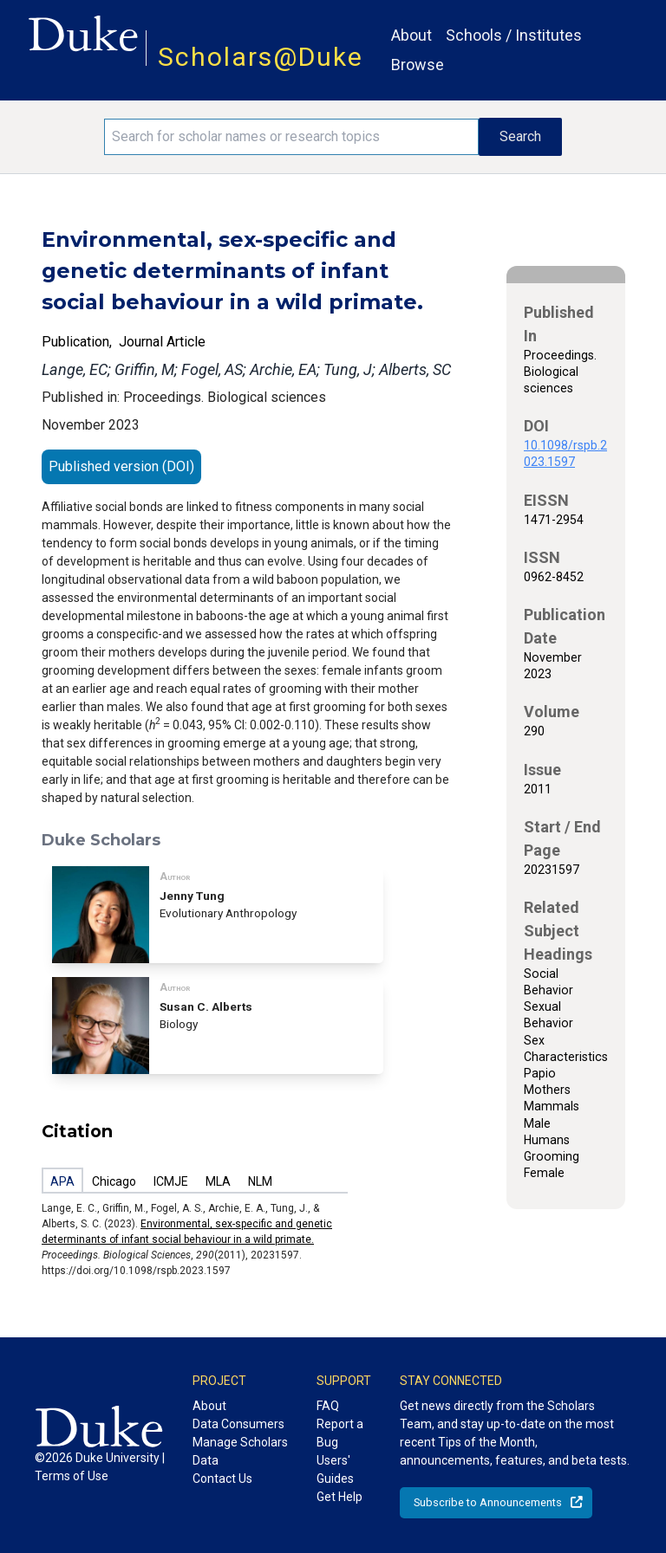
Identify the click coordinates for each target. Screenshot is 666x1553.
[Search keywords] (291, 137)
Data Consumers (238, 1424)
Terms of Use (71, 1476)
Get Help (339, 1497)
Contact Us (222, 1478)
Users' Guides (335, 1469)
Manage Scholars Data (240, 1451)
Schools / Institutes (514, 35)
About (411, 35)
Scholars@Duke (260, 57)
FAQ (328, 1406)
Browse (417, 64)
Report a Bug (340, 1433)
